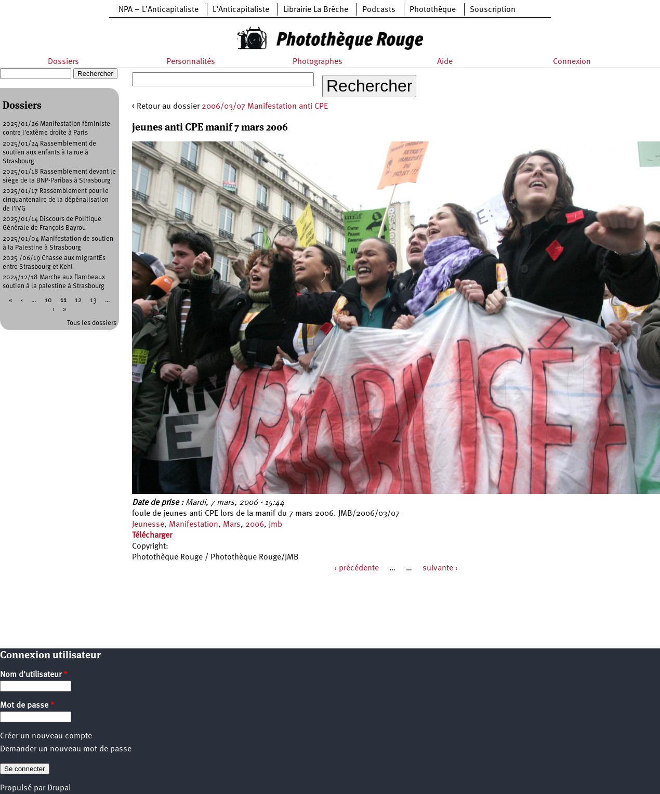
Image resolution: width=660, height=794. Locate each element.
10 (48, 300)
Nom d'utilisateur (34, 675)
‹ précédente (356, 568)
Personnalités (190, 62)
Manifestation (193, 524)
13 (93, 300)
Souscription (493, 10)
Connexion (572, 62)
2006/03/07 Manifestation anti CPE (265, 106)
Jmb (275, 524)
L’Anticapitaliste (241, 10)
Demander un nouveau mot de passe (65, 749)
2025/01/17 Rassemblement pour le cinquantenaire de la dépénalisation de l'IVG (56, 200)
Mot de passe (27, 705)
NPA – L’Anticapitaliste (158, 10)
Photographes (317, 62)
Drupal (59, 788)
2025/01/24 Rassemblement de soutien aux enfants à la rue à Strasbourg (49, 152)
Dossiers (63, 62)
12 (78, 300)
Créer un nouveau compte (46, 736)
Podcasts (378, 10)
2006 (254, 524)
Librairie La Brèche (315, 10)
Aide (445, 62)
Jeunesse (148, 524)
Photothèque (433, 10)
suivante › (440, 568)
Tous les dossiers (91, 323)
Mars (232, 524)
